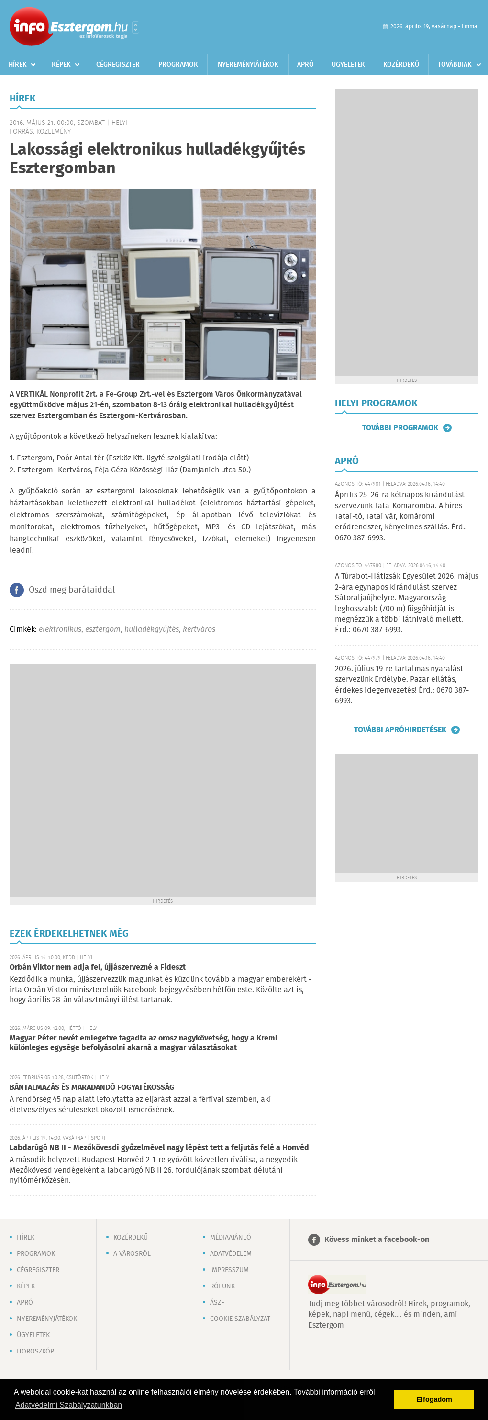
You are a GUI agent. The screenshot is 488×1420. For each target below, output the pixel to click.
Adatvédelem (231, 1254)
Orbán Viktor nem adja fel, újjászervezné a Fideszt (98, 967)
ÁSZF (217, 1302)
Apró (305, 64)
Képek (61, 64)
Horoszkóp (35, 1351)
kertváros (199, 630)
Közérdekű (401, 64)
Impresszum (229, 1270)
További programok (400, 428)
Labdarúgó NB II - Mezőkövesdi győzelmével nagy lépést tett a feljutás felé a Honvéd (159, 1148)
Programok (178, 64)
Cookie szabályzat (240, 1319)
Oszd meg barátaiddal (72, 590)
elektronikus (60, 630)
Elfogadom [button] (434, 1399)
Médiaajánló (230, 1237)
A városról (132, 1254)
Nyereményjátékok (248, 64)
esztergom (103, 630)
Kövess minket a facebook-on (376, 1240)
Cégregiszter (118, 64)
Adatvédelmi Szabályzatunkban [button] (68, 1405)
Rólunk (222, 1286)
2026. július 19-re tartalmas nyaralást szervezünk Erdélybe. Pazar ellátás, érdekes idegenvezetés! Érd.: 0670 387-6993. (402, 685)
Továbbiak (455, 64)
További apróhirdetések (400, 730)
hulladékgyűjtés (151, 630)
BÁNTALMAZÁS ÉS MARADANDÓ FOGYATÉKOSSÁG (92, 1088)
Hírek (18, 64)
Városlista (135, 27)
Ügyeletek (348, 64)
